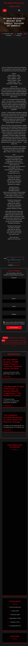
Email (14, 306)
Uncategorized (13, 625)
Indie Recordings (18, 258)
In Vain (9, 258)
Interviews (13, 614)
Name (14, 298)
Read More (7, 376)
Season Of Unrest (13, 261)
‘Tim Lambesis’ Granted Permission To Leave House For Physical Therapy (13, 418)
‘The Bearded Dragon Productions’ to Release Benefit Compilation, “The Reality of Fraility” (13, 391)
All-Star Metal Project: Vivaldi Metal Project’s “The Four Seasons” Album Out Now (12, 364)
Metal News (17, 265)
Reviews (13, 622)
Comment (14, 277)
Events (13, 611)
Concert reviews (13, 607)
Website (14, 314)
